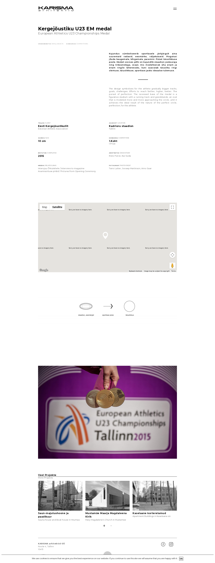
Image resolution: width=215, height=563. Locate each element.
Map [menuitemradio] (44, 213)
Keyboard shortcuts (135, 278)
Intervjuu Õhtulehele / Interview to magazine (61, 175)
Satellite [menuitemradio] (57, 213)
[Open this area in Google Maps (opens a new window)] (44, 277)
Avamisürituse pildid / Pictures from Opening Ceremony (67, 178)
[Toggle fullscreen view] (172, 214)
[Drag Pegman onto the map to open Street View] (172, 272)
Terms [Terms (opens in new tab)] (173, 278)
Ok (181, 558)
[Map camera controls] (172, 262)
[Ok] (211, 558)
